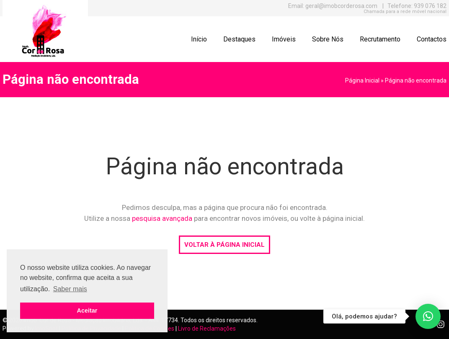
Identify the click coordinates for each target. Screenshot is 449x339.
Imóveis (284, 39)
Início (199, 39)
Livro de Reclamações (207, 328)
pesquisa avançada (162, 218)
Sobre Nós (327, 39)
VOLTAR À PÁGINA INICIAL (224, 244)
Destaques (239, 39)
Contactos (431, 39)
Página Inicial (362, 80)
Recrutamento (380, 39)
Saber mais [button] (70, 288)
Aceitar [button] (87, 310)
